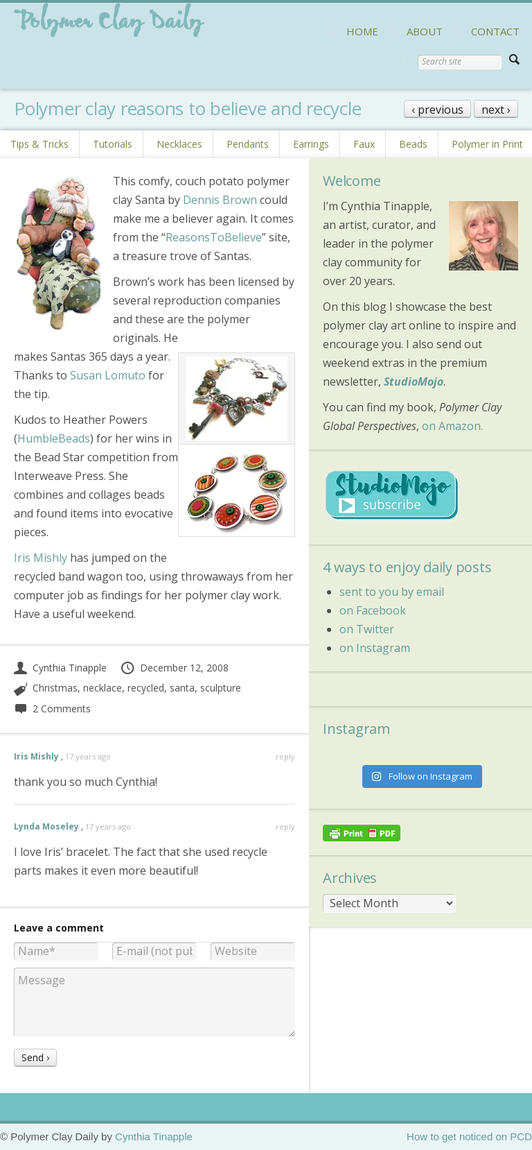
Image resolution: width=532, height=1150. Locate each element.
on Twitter (366, 629)
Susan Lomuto (107, 375)
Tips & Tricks (39, 144)
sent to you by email (391, 591)
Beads (413, 144)
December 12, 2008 (174, 667)
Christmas (55, 687)
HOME (362, 31)
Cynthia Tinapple (60, 667)
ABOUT (425, 31)
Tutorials (112, 144)
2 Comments (52, 708)
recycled (145, 687)
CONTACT (495, 31)
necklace (102, 687)
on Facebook (372, 610)
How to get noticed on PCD (469, 1136)
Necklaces (179, 144)
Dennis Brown (220, 199)
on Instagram (374, 647)
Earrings (311, 144)
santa (182, 687)
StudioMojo (413, 381)
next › (496, 109)
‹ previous (437, 109)
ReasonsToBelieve (214, 237)
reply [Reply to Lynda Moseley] (285, 826)
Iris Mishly (40, 557)
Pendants (248, 144)
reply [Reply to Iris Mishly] (285, 756)
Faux (364, 144)
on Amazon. (452, 426)
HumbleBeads (53, 438)
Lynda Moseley (46, 826)
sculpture (220, 687)
